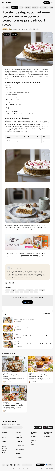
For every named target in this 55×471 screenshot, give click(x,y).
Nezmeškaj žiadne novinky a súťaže (11, 424)
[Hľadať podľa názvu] (3, 7)
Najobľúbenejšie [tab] (15, 314)
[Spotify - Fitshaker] (14, 465)
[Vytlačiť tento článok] (34, 29)
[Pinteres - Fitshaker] (18, 465)
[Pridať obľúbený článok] (30, 29)
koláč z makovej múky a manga (29, 255)
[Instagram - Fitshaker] (7, 465)
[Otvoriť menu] (52, 2)
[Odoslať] (20, 427)
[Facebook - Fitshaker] (3, 465)
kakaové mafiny (40, 253)
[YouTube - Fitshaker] (11, 465)
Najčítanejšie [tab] (7, 314)
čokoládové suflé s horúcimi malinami (37, 256)
